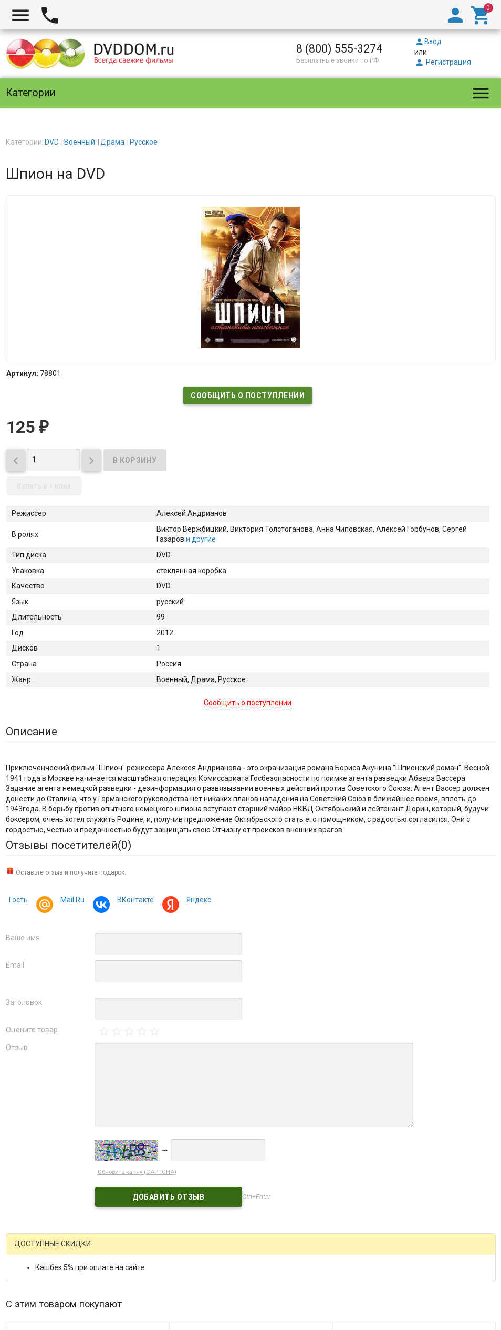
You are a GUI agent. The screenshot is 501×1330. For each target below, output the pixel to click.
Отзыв (17, 1047)
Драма (112, 142)
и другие (200, 539)
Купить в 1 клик (44, 486)
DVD (52, 142)
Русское (144, 142)
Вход (428, 41)
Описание (31, 731)
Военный (79, 142)
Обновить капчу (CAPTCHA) (137, 1172)
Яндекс (197, 901)
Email (15, 965)
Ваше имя (23, 937)
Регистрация (442, 62)
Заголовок (24, 1002)
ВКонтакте (134, 901)
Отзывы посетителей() (68, 845)
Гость (18, 900)
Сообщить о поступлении (248, 395)
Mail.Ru (71, 901)
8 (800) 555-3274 (339, 48)
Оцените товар (32, 1030)
